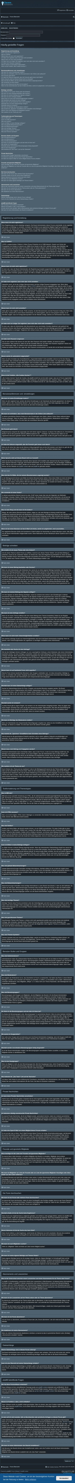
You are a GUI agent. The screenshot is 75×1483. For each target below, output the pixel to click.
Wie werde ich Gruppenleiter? (9, 144)
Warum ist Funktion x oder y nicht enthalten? (13, 206)
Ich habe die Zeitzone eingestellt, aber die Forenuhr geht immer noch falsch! (22, 77)
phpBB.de (36, 466)
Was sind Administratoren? (8, 137)
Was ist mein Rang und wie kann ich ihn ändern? (14, 84)
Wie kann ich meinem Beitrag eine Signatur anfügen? (15, 95)
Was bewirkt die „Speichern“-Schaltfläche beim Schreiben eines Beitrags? (21, 108)
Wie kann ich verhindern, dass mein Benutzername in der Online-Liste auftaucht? (23, 73)
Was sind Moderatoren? (7, 139)
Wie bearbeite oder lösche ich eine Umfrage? (13, 100)
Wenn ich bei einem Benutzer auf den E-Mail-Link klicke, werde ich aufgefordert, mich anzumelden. (28, 85)
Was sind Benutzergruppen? (9, 140)
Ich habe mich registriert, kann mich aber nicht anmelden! (17, 57)
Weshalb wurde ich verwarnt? (9, 105)
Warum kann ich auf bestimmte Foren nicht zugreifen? (16, 101)
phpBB (8, 1471)
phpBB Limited (23, 466)
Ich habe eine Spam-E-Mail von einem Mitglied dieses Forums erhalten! (20, 158)
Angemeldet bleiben (7, 38)
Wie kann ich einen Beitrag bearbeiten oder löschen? (15, 93)
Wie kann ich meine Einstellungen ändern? (13, 72)
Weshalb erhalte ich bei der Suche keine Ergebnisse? (16, 175)
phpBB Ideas (18, 1406)
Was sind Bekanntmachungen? (9, 126)
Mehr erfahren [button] (30, 1479)
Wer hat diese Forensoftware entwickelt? (12, 204)
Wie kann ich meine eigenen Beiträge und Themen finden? (17, 180)
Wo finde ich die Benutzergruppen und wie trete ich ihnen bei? (18, 142)
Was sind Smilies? (6, 121)
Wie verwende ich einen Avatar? (10, 82)
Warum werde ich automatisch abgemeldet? (13, 64)
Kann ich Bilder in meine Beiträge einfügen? (13, 123)
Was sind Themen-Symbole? (9, 131)
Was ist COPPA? (6, 54)
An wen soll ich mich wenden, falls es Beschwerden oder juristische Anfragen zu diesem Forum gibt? (28, 208)
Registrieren (13, 28)
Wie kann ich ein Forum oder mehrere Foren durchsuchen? (17, 173)
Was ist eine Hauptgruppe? (8, 147)
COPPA (33, 286)
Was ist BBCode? (6, 118)
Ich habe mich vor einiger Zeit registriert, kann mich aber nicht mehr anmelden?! (23, 61)
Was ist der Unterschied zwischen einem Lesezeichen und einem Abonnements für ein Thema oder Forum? (30, 186)
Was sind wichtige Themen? (9, 128)
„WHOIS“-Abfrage (67, 1422)
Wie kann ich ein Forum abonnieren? (11, 189)
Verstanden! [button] (64, 1478)
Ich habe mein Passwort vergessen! (11, 63)
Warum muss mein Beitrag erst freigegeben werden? (15, 110)
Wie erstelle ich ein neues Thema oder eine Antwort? (15, 91)
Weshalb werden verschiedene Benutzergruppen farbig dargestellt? (19, 146)
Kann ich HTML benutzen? (8, 119)
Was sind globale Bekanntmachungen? (12, 124)
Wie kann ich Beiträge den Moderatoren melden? (14, 107)
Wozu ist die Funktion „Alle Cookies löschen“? (13, 66)
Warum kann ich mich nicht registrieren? (12, 56)
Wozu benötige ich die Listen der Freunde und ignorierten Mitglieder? (20, 164)
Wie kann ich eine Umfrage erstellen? (11, 96)
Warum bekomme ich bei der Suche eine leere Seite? (15, 177)
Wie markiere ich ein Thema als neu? (11, 112)
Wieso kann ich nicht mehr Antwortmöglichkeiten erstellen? (17, 98)
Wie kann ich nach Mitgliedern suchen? (12, 178)
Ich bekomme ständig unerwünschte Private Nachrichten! (16, 156)
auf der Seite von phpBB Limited (44, 1391)
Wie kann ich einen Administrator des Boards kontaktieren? (17, 210)
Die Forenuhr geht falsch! (8, 75)
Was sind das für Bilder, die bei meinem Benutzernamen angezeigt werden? (22, 80)
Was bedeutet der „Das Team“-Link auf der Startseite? (16, 149)
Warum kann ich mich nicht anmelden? (11, 59)
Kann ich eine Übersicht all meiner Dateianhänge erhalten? (17, 199)
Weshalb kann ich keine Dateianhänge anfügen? (14, 103)
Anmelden (3, 28)
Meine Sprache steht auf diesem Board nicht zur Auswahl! (17, 79)
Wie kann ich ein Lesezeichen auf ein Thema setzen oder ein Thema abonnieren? (23, 188)
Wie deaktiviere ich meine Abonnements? (12, 191)
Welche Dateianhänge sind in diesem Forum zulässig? (16, 197)
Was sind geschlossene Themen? (10, 129)
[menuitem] (70, 10)
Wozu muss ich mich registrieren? (10, 52)
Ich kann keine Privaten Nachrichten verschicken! (14, 155)
